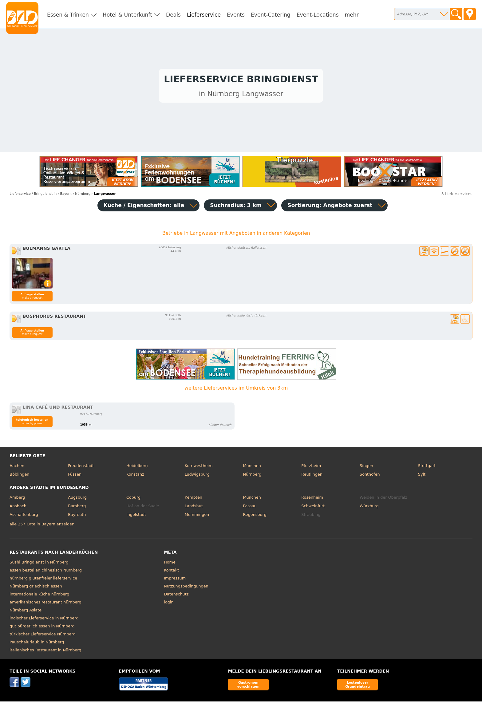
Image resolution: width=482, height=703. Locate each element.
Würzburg (369, 507)
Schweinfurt (313, 507)
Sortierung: (329, 207)
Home (170, 563)
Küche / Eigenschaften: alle (144, 207)
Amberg (17, 499)
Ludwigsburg (197, 475)
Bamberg (77, 507)
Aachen (17, 467)
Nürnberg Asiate (25, 611)
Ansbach (18, 507)
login (168, 603)
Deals (173, 15)
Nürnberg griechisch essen (36, 587)
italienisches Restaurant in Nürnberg (45, 651)
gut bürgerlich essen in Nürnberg (42, 627)
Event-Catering (270, 15)
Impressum (175, 579)
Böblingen (19, 475)
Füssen (74, 475)
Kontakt (171, 571)
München (252, 467)
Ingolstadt (136, 516)
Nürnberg (252, 475)
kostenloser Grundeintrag (357, 686)
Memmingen (197, 516)
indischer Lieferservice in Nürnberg (44, 619)
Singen (366, 467)
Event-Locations (318, 15)
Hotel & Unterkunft (127, 15)
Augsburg (77, 499)
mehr (352, 15)
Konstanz (135, 475)
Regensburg (254, 516)
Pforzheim (311, 467)
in (33, 195)
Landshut (194, 507)
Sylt (421, 475)
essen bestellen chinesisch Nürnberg (45, 571)
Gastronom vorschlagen (248, 686)
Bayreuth (77, 516)
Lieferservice (204, 15)
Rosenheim (312, 499)
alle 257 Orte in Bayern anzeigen (42, 525)
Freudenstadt (81, 467)
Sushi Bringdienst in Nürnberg (39, 563)
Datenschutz (176, 595)
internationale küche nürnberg (39, 595)
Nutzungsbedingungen (186, 587)
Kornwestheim (199, 467)
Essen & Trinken (68, 15)
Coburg (133, 499)
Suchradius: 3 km (236, 207)
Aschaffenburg (24, 516)
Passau (249, 507)
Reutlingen (311, 475)
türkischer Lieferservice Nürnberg (42, 635)
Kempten (193, 499)
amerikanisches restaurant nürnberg (45, 603)
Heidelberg (137, 467)
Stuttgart (427, 467)
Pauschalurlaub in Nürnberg (37, 643)
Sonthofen (370, 475)
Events (236, 15)
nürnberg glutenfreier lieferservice (43, 579)
